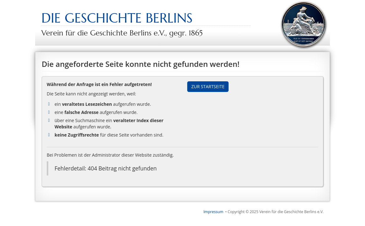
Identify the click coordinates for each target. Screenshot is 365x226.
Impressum (213, 211)
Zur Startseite (208, 86)
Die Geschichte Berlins (117, 18)
